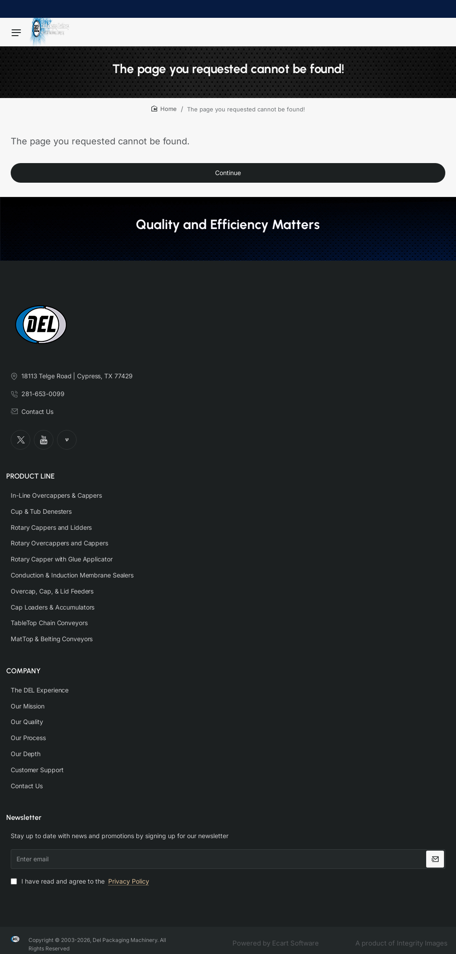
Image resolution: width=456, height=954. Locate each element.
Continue (228, 177)
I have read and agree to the (81, 873)
